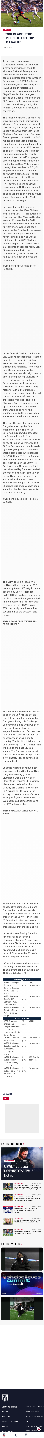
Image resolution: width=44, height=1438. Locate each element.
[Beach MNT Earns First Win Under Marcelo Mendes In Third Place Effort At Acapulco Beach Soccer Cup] (8, 1197)
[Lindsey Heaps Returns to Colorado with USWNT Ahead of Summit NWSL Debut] (8, 1221)
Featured (7, 29)
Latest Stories (12, 1144)
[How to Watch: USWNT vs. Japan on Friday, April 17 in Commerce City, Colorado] (8, 1209)
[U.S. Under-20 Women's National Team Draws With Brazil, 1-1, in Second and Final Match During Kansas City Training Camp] (8, 1186)
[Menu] (38, 1434)
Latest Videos (11, 1244)
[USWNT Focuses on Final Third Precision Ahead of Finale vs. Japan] (8, 1232)
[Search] (15, 1435)
